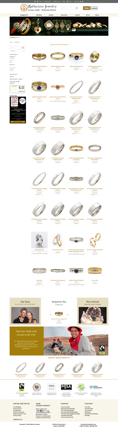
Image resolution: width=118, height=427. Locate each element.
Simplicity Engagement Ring (76, 66)
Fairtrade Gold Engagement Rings (70, 414)
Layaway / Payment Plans (43, 417)
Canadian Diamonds (66, 415)
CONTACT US (17, 419)
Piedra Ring (39, 280)
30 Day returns (17, 408)
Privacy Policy (17, 415)
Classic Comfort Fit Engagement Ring (59, 319)
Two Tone (13, 67)
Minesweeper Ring (39, 249)
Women (13, 58)
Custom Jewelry (65, 407)
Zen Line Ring (95, 280)
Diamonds (64, 15)
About (97, 15)
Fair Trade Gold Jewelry (67, 410)
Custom (94, 8)
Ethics (88, 15)
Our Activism (88, 410)
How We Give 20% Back (91, 414)
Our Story (87, 407)
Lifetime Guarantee (18, 412)
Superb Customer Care (19, 414)
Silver (12, 69)
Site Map (87, 415)
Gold (12, 70)
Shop (87, 8)
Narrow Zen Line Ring (58, 249)
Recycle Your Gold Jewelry (43, 416)
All (11, 62)
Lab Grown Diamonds (67, 417)
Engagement (24, 15)
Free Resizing (17, 410)
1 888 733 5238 (84, 426)
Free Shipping (17, 407)
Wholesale (88, 412)
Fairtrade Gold (89, 408)
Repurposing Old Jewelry (68, 408)
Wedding (39, 15)
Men (12, 60)
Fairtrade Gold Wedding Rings (69, 412)
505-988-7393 (93, 426)
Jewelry (51, 15)
